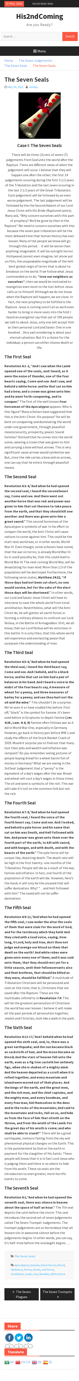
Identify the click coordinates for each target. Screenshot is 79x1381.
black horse (48, 1265)
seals (28, 1274)
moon (36, 1269)
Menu (39, 51)
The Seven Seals (25, 1256)
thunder (44, 1274)
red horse (48, 1269)
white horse (57, 1274)
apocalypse (22, 1265)
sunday (33, 87)
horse (27, 1269)
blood (61, 1265)
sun (35, 1274)
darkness (17, 1269)
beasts (35, 1265)
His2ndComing (39, 16)
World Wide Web (42, 3)
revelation (17, 1274)
